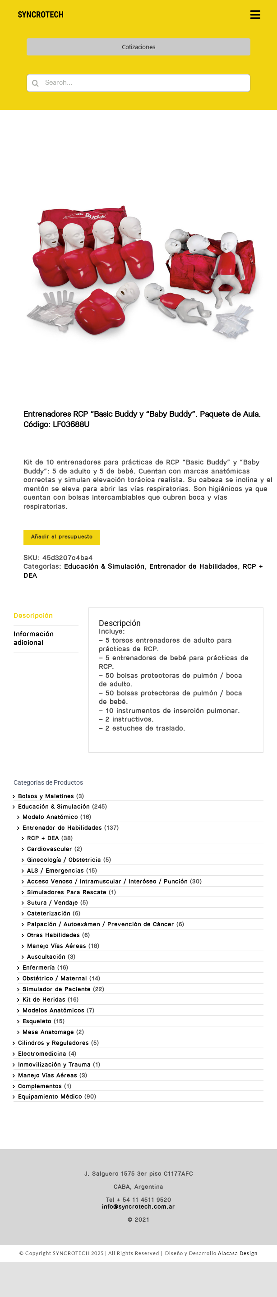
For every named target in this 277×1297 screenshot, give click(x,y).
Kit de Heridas (44, 1000)
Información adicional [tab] (34, 639)
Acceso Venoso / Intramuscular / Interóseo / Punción (107, 882)
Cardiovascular (49, 849)
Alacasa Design (238, 1253)
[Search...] (138, 83)
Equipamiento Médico (50, 1097)
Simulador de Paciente (57, 990)
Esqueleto (37, 1022)
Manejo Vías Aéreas (56, 946)
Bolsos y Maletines (46, 797)
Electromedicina (42, 1054)
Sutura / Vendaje (52, 903)
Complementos (40, 1087)
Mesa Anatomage (48, 1032)
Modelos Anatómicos (53, 1011)
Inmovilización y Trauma (54, 1065)
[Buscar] (36, 83)
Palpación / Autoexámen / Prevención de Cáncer (100, 925)
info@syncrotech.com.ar (138, 1207)
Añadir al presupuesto (61, 537)
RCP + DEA (43, 839)
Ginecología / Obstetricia (64, 860)
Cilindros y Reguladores (53, 1043)
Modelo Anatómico (50, 817)
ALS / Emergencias (55, 871)
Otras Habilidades (53, 935)
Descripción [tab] (33, 616)
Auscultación (46, 957)
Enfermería (39, 968)
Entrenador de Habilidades (193, 567)
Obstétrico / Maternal (55, 979)
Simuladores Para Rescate (66, 893)
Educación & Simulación (104, 567)
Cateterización (48, 914)
